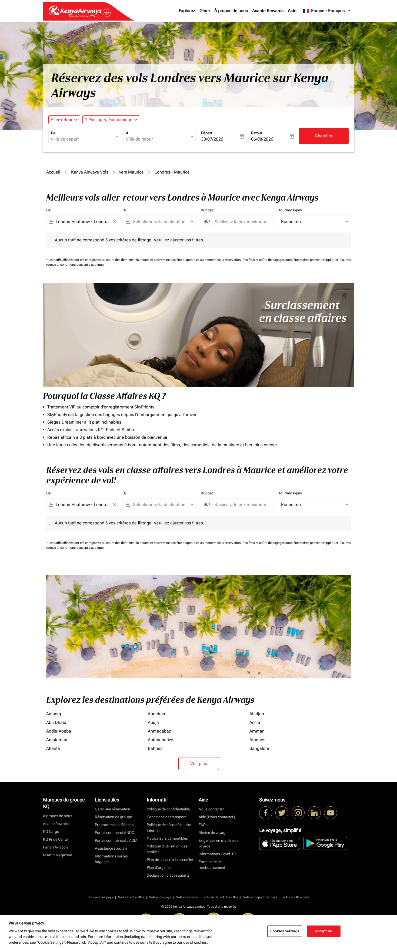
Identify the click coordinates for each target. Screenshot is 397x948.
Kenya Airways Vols (89, 172)
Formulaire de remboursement (212, 865)
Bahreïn (155, 748)
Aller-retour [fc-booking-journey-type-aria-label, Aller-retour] (61, 119)
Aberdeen (157, 713)
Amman (257, 731)
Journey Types (290, 210)
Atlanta (53, 748)
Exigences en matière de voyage (218, 843)
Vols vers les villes (131, 897)
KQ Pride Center (56, 839)
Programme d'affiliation (114, 825)
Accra (254, 722)
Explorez (187, 10)
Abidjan (256, 713)
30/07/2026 (212, 139)
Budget (207, 210)
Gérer (204, 10)
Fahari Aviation (55, 847)
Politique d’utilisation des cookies (167, 849)
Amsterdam (57, 739)
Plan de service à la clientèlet (170, 859)
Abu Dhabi (56, 722)
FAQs (203, 825)
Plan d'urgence (159, 867)
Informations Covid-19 (217, 854)
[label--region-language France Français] (327, 11)
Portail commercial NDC (114, 832)
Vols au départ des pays (260, 897)
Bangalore (259, 748)
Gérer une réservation (112, 809)
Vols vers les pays (100, 897)
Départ (206, 133)
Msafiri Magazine (57, 855)
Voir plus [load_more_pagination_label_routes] (198, 763)
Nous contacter (211, 809)
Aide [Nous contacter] (217, 817)
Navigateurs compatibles (167, 838)
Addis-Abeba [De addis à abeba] (58, 731)
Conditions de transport (166, 817)
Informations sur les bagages (111, 859)
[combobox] (82, 139)
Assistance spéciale (111, 848)
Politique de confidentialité (168, 809)
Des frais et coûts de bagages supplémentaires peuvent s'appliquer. (290, 260)
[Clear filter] (114, 221)
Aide (292, 10)
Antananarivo (160, 739)
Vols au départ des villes (220, 897)
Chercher (323, 135)
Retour (256, 133)
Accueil (53, 172)
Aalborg (53, 713)
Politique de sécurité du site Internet (169, 828)
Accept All (323, 931)
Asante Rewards (267, 10)
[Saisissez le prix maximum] (241, 221)
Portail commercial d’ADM (116, 840)
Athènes (257, 739)
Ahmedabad (159, 731)
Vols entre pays (160, 897)
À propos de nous (231, 10)
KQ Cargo (51, 831)
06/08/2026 (262, 139)
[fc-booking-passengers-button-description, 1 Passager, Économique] (108, 120)
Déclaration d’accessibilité (168, 875)
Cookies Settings (284, 931)
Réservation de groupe (113, 817)
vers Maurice (131, 172)
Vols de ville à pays (295, 897)
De (53, 133)
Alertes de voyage (213, 832)
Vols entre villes (187, 897)
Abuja (153, 722)
